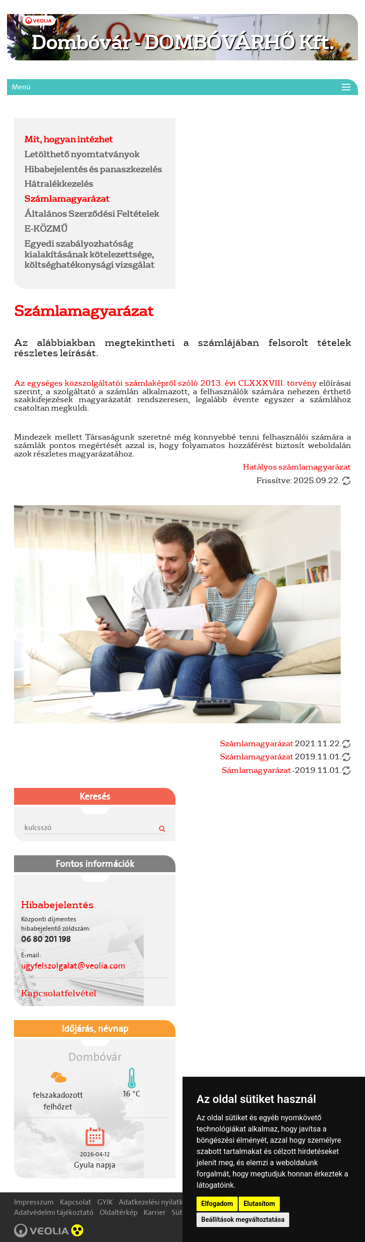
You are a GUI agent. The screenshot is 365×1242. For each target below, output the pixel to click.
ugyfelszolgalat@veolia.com (73, 965)
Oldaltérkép (119, 1212)
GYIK (105, 1202)
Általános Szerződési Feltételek (91, 213)
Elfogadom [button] (217, 1203)
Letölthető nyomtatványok (81, 154)
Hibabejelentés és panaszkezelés (93, 169)
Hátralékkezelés (58, 183)
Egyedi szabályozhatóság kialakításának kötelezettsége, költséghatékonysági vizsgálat (89, 254)
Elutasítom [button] (259, 1203)
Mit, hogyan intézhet (68, 139)
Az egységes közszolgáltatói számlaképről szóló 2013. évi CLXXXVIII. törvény (165, 383)
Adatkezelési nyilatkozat (158, 1202)
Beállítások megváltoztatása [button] (243, 1219)
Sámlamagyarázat (256, 770)
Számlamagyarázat (67, 198)
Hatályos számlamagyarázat (297, 466)
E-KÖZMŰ (45, 228)
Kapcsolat (75, 1202)
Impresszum (34, 1202)
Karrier (155, 1212)
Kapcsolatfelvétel (58, 992)
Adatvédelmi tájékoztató (54, 1212)
